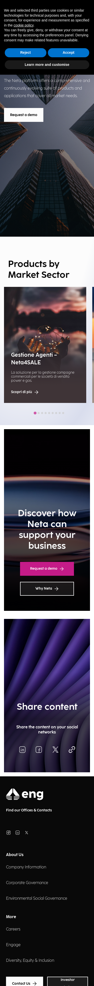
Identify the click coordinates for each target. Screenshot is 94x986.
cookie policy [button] (23, 25)
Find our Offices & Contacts (29, 810)
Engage (13, 945)
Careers (13, 929)
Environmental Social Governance (36, 898)
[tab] (35, 413)
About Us (15, 855)
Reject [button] (25, 52)
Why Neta (47, 588)
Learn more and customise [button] (47, 65)
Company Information (26, 867)
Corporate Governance (27, 883)
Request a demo (23, 115)
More (11, 917)
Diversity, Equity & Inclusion (30, 960)
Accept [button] (68, 52)
